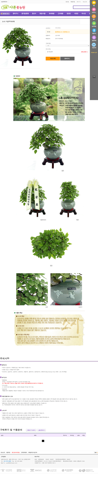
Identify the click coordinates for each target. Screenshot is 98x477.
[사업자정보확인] (57, 461)
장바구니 (79, 2)
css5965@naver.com (11, 463)
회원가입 (73, 2)
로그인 (67, 2)
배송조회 (85, 2)
